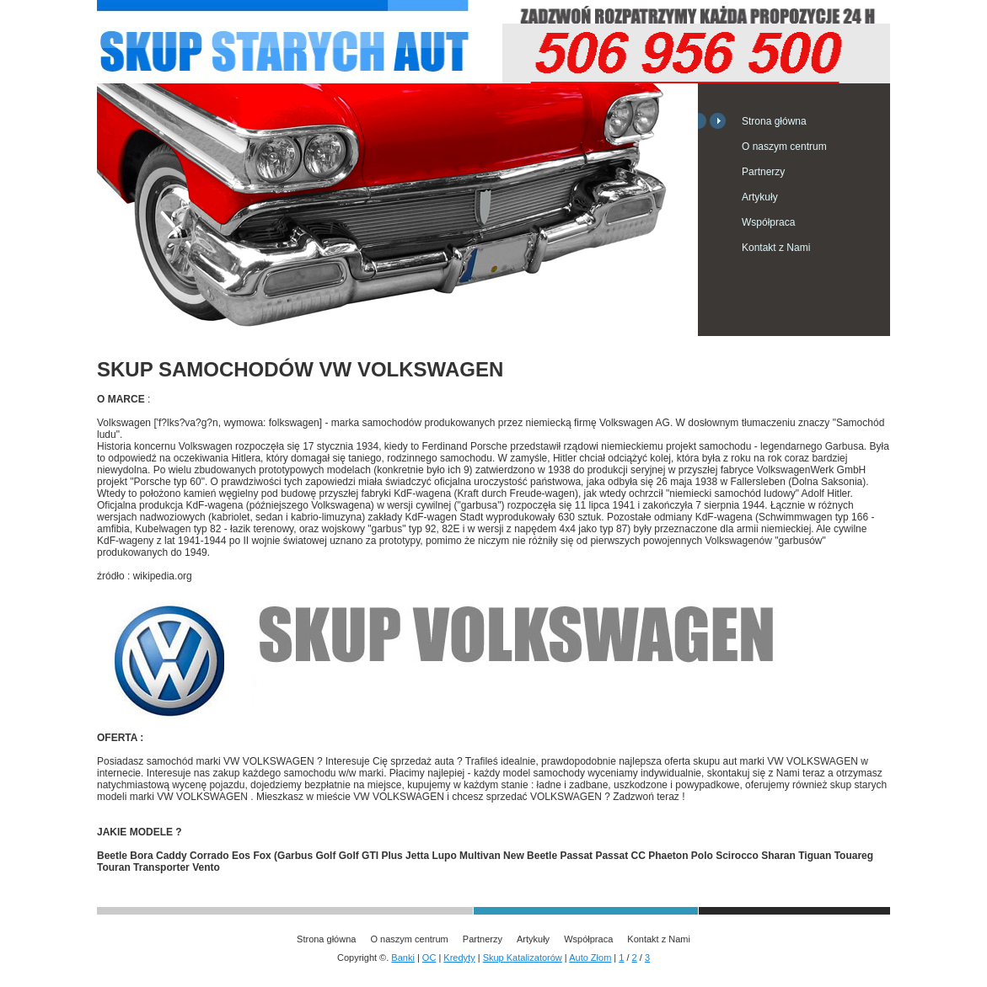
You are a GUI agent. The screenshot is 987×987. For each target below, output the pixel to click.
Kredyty (459, 957)
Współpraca (768, 222)
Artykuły (760, 197)
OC (429, 957)
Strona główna (774, 121)
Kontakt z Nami (776, 247)
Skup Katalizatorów (522, 957)
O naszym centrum (784, 146)
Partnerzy (763, 172)
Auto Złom (590, 957)
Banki (403, 957)
